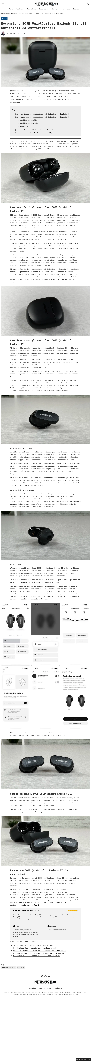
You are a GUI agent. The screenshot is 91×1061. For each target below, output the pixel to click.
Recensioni (44, 9)
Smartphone (31, 9)
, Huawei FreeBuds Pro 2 (57, 902)
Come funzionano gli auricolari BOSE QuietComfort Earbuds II (42, 117)
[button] (89, 4)
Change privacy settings (83, 1059)
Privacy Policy (45, 988)
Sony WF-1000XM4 (25, 902)
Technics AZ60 (40, 902)
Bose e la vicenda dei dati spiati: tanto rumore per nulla (39, 951)
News (11, 9)
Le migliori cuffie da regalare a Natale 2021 (33, 945)
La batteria (23, 126)
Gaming (54, 9)
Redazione (32, 988)
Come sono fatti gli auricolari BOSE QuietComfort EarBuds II (42, 114)
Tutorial (76, 9)
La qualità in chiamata (28, 123)
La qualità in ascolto (27, 120)
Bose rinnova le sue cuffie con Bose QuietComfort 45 (36, 956)
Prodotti (20, 9)
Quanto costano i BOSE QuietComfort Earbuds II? (36, 130)
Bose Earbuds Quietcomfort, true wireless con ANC (35, 948)
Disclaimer (58, 988)
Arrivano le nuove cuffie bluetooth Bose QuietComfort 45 (38, 953)
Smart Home (65, 9)
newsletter (20, 967)
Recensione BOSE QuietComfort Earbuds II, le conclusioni (40, 133)
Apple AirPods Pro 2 (30, 905)
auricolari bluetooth (8, 967)
